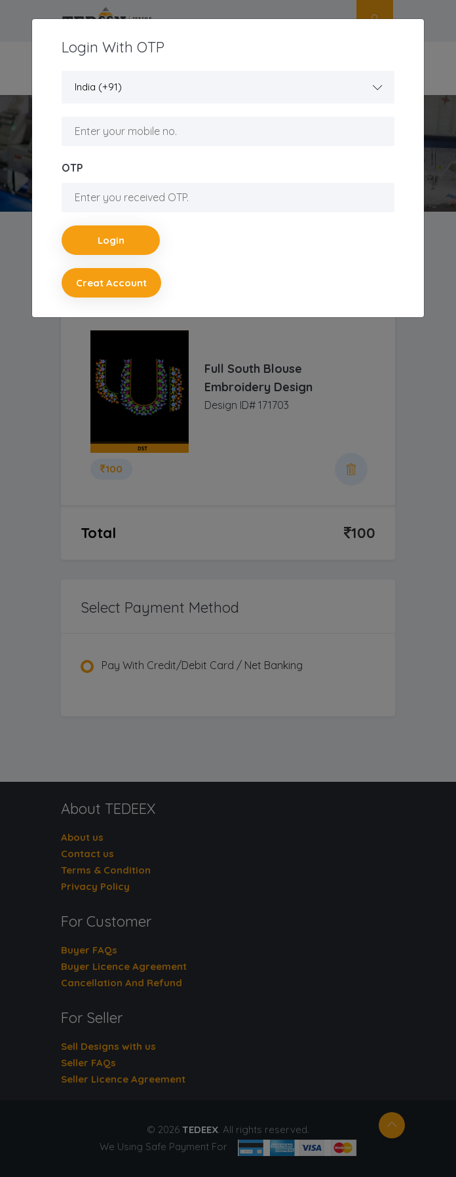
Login (111, 240)
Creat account (111, 283)
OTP (72, 167)
